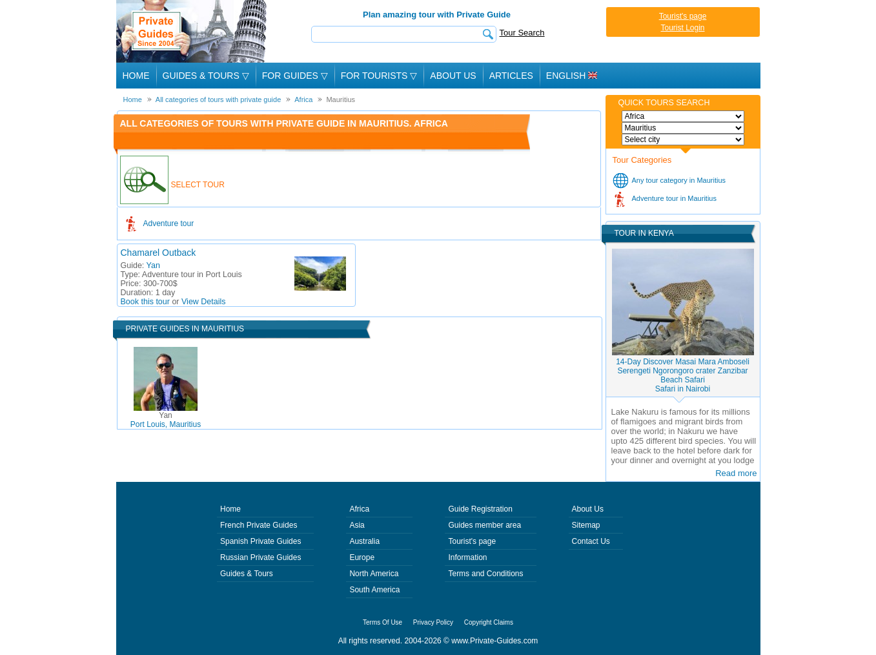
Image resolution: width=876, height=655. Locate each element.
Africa (359, 509)
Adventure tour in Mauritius (674, 198)
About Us (453, 75)
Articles (511, 75)
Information (467, 557)
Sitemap (586, 525)
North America (373, 573)
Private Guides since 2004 (192, 31)
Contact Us (591, 541)
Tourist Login (682, 27)
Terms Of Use (382, 622)
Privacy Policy (433, 622)
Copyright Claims (488, 622)
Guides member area (484, 525)
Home (136, 75)
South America (374, 589)
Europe (361, 557)
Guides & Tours (246, 573)
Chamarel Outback (158, 252)
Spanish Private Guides (260, 541)
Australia (364, 541)
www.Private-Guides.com (494, 640)
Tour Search (522, 32)
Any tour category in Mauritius (679, 180)
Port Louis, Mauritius (165, 420)
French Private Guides (258, 525)
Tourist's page (683, 16)
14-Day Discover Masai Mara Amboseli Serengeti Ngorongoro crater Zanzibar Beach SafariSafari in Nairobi (682, 375)
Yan (153, 265)
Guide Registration (480, 509)
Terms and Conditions (485, 573)
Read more (736, 473)
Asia (356, 525)
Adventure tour (168, 223)
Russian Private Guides (260, 557)
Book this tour (145, 301)
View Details (203, 301)
